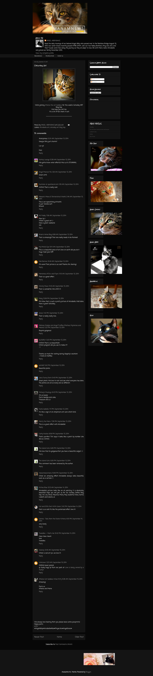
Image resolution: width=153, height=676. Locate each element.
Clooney (41, 550)
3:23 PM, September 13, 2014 (56, 340)
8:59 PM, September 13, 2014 (59, 434)
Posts (92, 79)
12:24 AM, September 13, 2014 (58, 138)
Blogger (88, 672)
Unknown (42, 562)
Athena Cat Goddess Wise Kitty (50, 579)
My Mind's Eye (44, 247)
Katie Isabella (44, 409)
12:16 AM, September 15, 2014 (55, 550)
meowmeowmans (45, 473)
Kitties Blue (43, 487)
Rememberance (38, 56)
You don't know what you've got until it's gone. (99, 129)
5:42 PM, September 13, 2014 (54, 365)
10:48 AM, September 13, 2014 (58, 261)
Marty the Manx (45, 421)
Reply (41, 153)
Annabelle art (44, 127)
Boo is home (92, 136)
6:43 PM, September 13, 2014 (62, 392)
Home (59, 637)
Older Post (79, 637)
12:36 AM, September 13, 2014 (60, 160)
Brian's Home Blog (45, 234)
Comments (94, 82)
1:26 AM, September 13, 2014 (62, 172)
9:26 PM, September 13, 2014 (60, 448)
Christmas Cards (50, 56)
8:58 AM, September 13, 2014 (62, 234)
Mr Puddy (42, 215)
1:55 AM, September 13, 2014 (69, 184)
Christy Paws (43, 286)
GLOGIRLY (42, 340)
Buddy (91, 134)
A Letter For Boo (93, 131)
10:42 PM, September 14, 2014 (65, 533)
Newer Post (39, 637)
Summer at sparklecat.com (48, 184)
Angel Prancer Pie (45, 172)
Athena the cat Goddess (53, 105)
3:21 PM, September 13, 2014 (54, 327)
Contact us (60, 56)
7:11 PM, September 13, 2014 (58, 409)
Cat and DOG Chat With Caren (50, 506)
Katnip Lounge (44, 160)
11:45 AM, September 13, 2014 (59, 286)
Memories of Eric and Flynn (49, 274)
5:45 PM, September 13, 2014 (62, 378)
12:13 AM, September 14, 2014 (58, 487)
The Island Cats (44, 448)
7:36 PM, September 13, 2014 (61, 421)
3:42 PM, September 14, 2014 (71, 506)
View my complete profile (45, 53)
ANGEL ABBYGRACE (53, 41)
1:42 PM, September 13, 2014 (53, 313)
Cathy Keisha (43, 434)
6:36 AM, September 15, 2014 (72, 579)
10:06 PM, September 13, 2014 (62, 473)
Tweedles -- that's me (46, 533)
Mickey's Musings (45, 392)
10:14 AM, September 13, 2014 (60, 247)
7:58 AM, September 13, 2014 (56, 215)
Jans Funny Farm (45, 378)
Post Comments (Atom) (63, 644)
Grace (41, 313)
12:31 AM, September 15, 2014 (56, 562)
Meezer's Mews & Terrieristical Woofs (52, 197)
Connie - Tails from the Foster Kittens (52, 519)
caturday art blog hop (57, 127)
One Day (91, 127)
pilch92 (41, 365)
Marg (41, 298)
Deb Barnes (43, 261)
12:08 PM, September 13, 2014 (53, 298)
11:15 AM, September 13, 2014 (69, 274)
